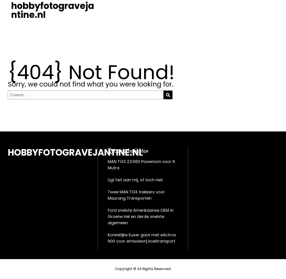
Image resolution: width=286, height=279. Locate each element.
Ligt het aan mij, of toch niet (135, 180)
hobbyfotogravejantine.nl (52, 10)
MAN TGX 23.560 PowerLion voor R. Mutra (142, 165)
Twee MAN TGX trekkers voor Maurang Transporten (136, 195)
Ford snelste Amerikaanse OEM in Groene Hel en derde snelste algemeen (140, 216)
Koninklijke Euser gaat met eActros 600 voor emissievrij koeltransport (142, 238)
